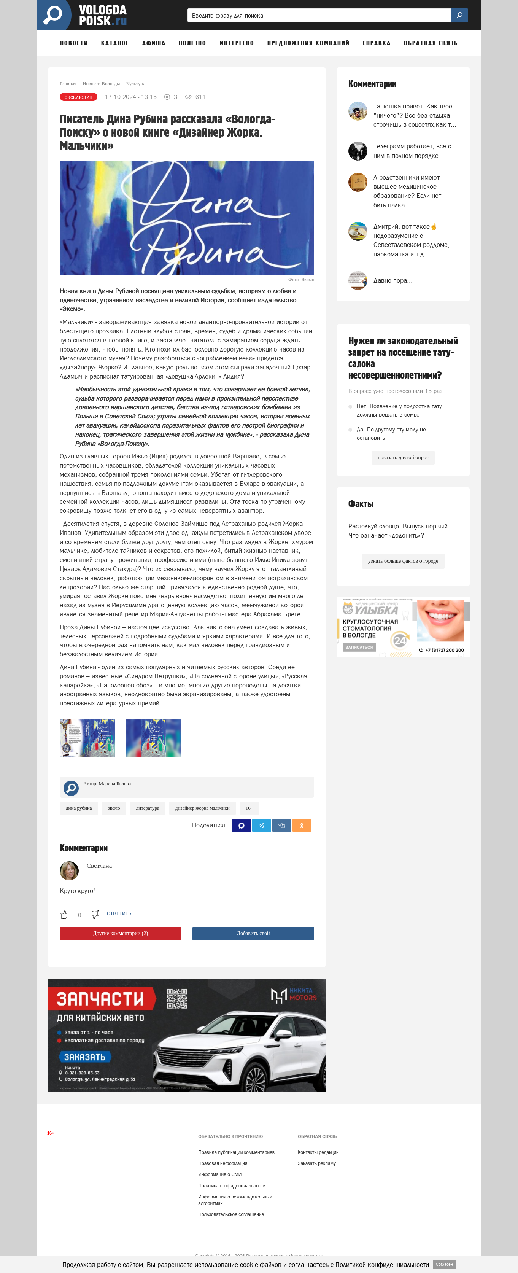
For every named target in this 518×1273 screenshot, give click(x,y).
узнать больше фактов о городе (403, 561)
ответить (119, 913)
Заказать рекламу (317, 1163)
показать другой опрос (403, 457)
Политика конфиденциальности (231, 1186)
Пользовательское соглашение (231, 1214)
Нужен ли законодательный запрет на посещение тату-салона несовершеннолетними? (403, 358)
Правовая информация (222, 1163)
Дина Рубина (79, 808)
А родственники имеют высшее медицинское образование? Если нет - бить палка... (409, 191)
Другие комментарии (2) (120, 933)
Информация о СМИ (220, 1174)
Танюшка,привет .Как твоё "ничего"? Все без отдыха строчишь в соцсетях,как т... (414, 115)
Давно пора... (393, 280)
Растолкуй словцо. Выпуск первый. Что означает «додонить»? (399, 530)
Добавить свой (253, 933)
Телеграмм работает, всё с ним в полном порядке (412, 150)
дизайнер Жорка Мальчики (202, 808)
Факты (360, 504)
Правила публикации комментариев (236, 1152)
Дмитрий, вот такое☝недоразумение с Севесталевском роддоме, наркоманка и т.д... (411, 240)
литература (147, 808)
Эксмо (114, 808)
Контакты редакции (318, 1152)
